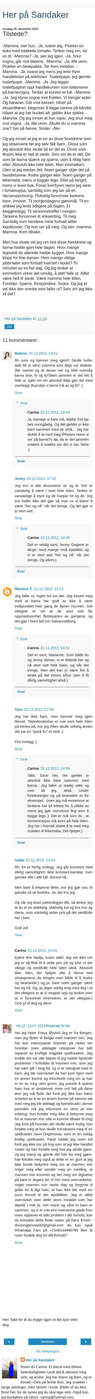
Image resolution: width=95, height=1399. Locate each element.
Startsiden (47, 1342)
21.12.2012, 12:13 (48, 589)
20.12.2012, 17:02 (41, 479)
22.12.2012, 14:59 (55, 768)
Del (9, 326)
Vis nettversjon (47, 1351)
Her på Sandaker (36, 15)
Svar (18, 393)
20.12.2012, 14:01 (43, 353)
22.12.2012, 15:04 (42, 950)
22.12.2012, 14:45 (55, 538)
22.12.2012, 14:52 (55, 648)
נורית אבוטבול (58, 1026)
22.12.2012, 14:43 (55, 412)
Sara (19, 709)
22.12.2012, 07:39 (38, 709)
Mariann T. (23, 589)
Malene (21, 353)
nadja (19, 860)
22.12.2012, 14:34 (40, 860)
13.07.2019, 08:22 (31, 1026)
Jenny (20, 479)
